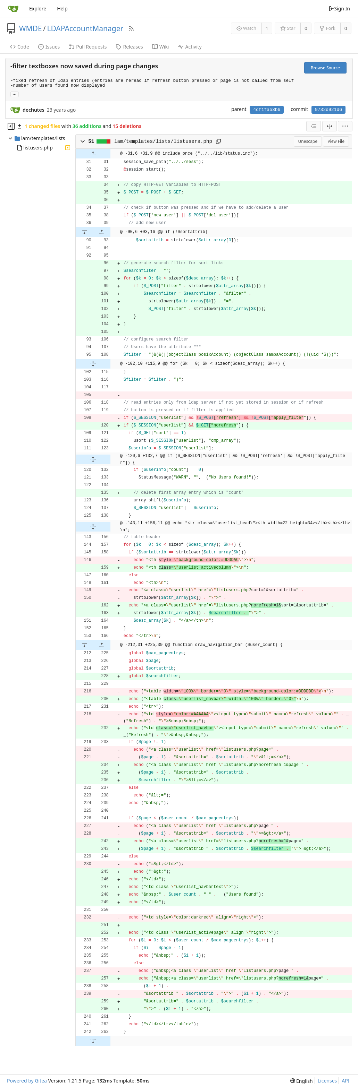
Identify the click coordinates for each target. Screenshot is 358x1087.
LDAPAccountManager (85, 28)
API (345, 1080)
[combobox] (313, 126)
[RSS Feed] (131, 28)
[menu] (345, 126)
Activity (189, 46)
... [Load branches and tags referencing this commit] (15, 94)
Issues (49, 46)
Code (19, 46)
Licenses (327, 1080)
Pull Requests (88, 46)
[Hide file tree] (11, 126)
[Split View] (329, 126)
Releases (129, 46)
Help (62, 8)
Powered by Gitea (27, 1080)
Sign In (339, 8)
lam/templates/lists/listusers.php (163, 141)
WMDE (30, 28)
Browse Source (325, 68)
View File (335, 141)
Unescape (307, 141)
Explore (37, 8)
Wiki (160, 46)
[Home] (13, 8)
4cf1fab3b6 (266, 109)
